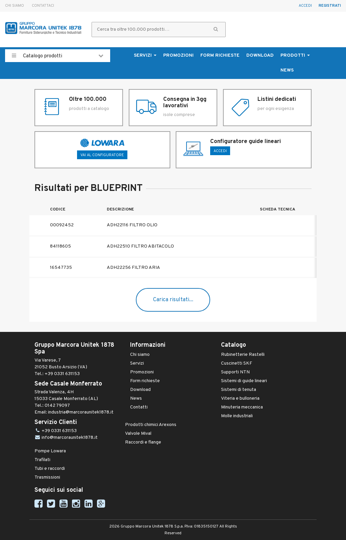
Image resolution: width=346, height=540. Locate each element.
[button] (215, 29)
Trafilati (42, 460)
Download (260, 55)
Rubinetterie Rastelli (243, 355)
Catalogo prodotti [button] (57, 55)
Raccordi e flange (143, 442)
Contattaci (43, 5)
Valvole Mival (138, 433)
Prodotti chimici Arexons (150, 425)
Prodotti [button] (295, 55)
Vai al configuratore (102, 155)
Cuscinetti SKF (236, 363)
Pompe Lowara (50, 451)
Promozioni (178, 55)
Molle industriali (237, 416)
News (287, 70)
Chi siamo (14, 5)
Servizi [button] (145, 55)
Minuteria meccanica (242, 407)
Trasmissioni (47, 477)
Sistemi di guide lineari (244, 381)
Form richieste (220, 55)
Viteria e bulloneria (240, 398)
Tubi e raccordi (49, 469)
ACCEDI (220, 151)
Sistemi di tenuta (238, 390)
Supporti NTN (235, 372)
